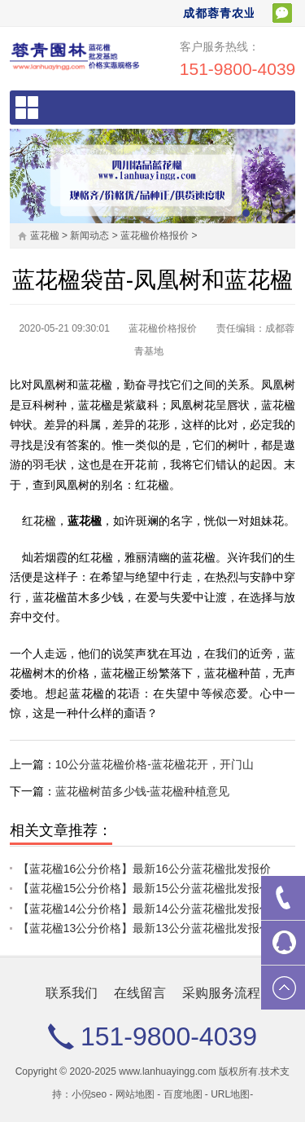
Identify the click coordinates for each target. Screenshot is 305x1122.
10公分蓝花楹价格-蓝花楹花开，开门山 (154, 764)
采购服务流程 (221, 993)
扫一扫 (282, 13)
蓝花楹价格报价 (154, 235)
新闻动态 (89, 235)
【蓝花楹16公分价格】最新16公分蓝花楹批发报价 (144, 868)
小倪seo (89, 1094)
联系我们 (72, 993)
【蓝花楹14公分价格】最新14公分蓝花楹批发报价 (144, 908)
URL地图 (230, 1094)
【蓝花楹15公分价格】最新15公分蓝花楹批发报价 (144, 888)
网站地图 (135, 1094)
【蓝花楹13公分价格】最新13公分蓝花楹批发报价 (144, 928)
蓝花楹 (44, 235)
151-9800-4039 (237, 68)
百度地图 (183, 1094)
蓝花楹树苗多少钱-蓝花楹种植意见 (142, 791)
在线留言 (140, 993)
